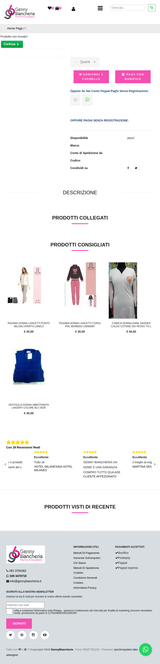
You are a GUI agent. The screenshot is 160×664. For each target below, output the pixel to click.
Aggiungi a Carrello (91, 77)
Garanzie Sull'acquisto (87, 557)
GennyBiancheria (62, 649)
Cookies (78, 572)
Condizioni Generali (85, 577)
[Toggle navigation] (100, 8)
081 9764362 (17, 570)
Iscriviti (19, 623)
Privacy (57, 610)
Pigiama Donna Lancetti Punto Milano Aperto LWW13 (29, 325)
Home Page (15, 28)
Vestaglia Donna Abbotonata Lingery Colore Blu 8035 (29, 406)
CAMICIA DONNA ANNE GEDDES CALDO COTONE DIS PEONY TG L (131, 325)
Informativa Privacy (85, 587)
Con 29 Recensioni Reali (23, 447)
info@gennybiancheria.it (25, 581)
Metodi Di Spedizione (86, 567)
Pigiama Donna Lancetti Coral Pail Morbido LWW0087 (80, 325)
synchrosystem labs (126, 649)
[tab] (80, 193)
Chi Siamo (80, 562)
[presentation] (155, 464)
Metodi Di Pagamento (87, 552)
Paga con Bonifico (133, 77)
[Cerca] (127, 7)
